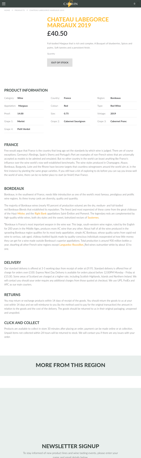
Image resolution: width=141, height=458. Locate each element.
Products (20, 10)
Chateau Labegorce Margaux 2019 (46, 10)
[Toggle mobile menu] (3, 3)
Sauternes (93, 217)
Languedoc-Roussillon (71, 244)
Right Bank (41, 213)
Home (7, 10)
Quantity (51, 53)
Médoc (21, 213)
